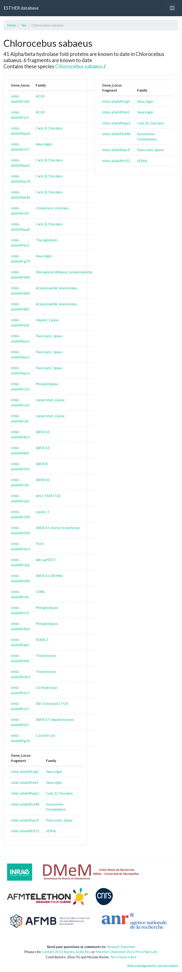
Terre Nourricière (123, 957)
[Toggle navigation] (172, 8)
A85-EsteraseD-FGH (52, 703)
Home (11, 25)
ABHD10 (43, 480)
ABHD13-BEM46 (49, 576)
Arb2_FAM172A (48, 496)
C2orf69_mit (45, 735)
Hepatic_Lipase (47, 320)
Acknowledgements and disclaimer (153, 966)
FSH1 (40, 544)
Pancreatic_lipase (49, 336)
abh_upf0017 (46, 560)
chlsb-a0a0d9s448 (25, 804)
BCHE (40, 112)
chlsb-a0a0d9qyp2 (25, 793)
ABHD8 (42, 464)
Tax (23, 25)
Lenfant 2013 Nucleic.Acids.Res (66, 952)
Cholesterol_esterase (52, 208)
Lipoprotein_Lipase (50, 400)
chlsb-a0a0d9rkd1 (24, 782)
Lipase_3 (42, 512)
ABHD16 (43, 432)
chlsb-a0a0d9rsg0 (25, 771)
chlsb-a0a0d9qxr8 (25, 820)
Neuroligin (44, 144)
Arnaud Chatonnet (121, 947)
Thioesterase (46, 655)
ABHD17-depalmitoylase (55, 719)
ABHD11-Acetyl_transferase (58, 528)
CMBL (40, 592)
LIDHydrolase (46, 687)
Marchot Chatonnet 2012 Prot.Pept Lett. (127, 952)
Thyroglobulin (46, 240)
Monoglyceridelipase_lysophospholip (64, 272)
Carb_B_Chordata (49, 128)
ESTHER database (21, 8)
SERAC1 (42, 639)
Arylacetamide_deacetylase (56, 288)
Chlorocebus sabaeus (79, 66)
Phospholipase (47, 384)
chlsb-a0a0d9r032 (25, 831)
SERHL (51, 831)
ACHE (40, 96)
